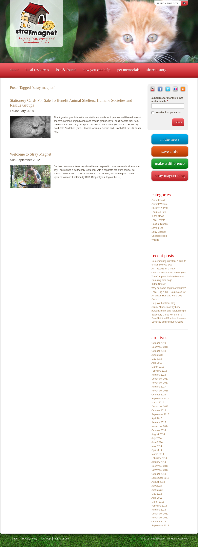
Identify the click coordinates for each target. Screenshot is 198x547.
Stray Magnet (158, 232)
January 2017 (158, 386)
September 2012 (160, 525)
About (14, 69)
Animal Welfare (159, 204)
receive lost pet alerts (168, 112)
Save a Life (157, 228)
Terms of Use (62, 538)
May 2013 (156, 493)
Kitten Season (158, 284)
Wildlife (155, 239)
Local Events (158, 220)
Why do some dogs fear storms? (168, 288)
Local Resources (37, 69)
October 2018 (158, 351)
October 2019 (158, 343)
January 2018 (158, 374)
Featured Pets (158, 212)
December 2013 (159, 466)
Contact (14, 538)
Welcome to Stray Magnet (30, 154)
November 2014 (159, 426)
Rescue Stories (159, 224)
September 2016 (160, 398)
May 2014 (156, 446)
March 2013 (157, 501)
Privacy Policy (29, 538)
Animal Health (158, 200)
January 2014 (158, 462)
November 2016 (159, 390)
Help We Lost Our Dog (163, 303)
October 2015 (158, 410)
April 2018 (156, 362)
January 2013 (158, 509)
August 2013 (158, 482)
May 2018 (156, 359)
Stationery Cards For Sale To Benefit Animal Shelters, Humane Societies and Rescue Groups (168, 318)
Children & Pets (159, 208)
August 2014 (158, 434)
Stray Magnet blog (170, 175)
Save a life (169, 151)
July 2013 (156, 486)
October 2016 (158, 394)
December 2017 (159, 378)
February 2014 (159, 458)
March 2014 (157, 454)
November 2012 (159, 517)
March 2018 (157, 366)
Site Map (45, 538)
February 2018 (159, 370)
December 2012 (159, 513)
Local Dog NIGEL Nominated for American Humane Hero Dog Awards (168, 296)
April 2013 (156, 497)
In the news (169, 139)
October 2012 (158, 521)
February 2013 (159, 505)
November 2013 (159, 470)
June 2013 (157, 489)
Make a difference (170, 163)
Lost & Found (66, 69)
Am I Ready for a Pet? (163, 268)
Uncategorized (159, 236)
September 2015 (160, 414)
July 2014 (156, 438)
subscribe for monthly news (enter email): (167, 100)
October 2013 (158, 474)
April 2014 (156, 450)
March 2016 (157, 402)
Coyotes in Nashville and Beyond (168, 272)
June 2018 (157, 355)
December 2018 (159, 347)
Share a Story (156, 69)
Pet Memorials (128, 69)
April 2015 (156, 418)
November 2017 (159, 382)
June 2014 (157, 442)
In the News (157, 216)
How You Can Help (96, 69)
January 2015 (158, 422)
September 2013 (160, 478)
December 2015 (159, 406)
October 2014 (158, 430)
